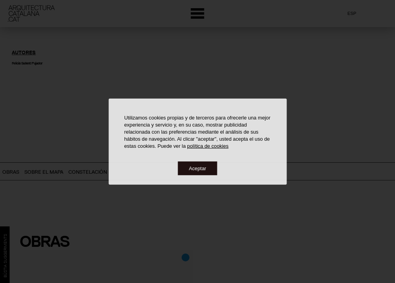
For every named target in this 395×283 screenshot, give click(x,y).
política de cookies (207, 146)
